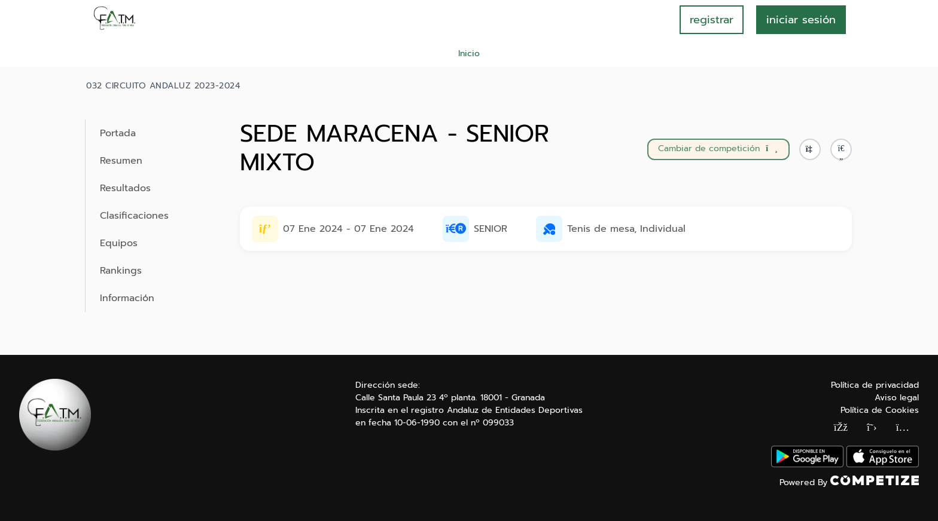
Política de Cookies (879, 410)
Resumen (121, 161)
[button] (841, 149)
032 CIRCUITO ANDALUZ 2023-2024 (163, 86)
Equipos (119, 243)
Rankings (121, 270)
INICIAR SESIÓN (801, 19)
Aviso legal (897, 397)
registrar (711, 19)
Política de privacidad (875, 385)
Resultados (125, 188)
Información (127, 298)
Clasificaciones (134, 216)
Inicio (469, 53)
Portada (118, 133)
